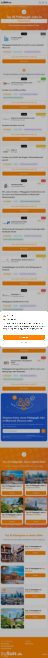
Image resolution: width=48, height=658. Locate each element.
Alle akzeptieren (24, 337)
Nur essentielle (24, 342)
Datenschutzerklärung (34, 329)
